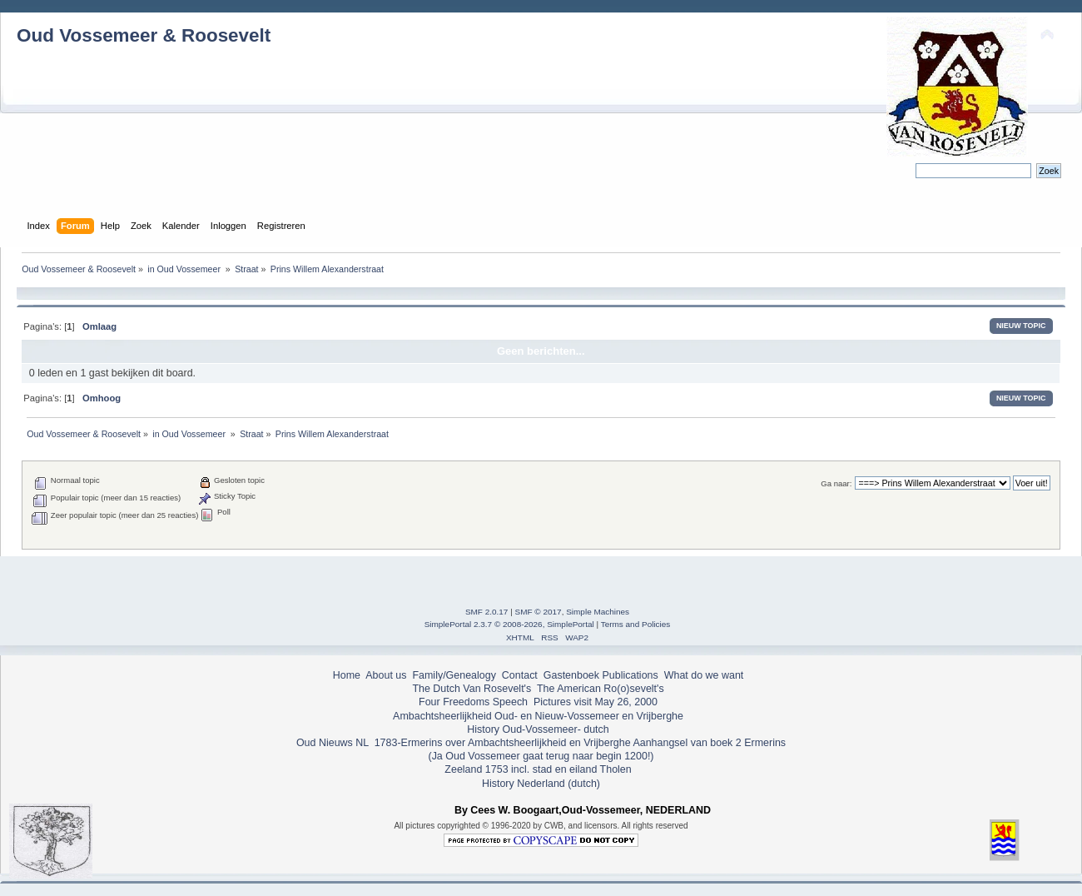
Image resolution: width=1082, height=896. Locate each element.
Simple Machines (597, 611)
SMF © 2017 (538, 611)
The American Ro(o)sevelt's (600, 688)
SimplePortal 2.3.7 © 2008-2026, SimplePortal (509, 624)
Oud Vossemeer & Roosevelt (143, 35)
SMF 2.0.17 (487, 611)
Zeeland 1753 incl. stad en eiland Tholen (537, 769)
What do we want (704, 675)
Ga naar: (836, 483)
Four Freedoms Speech (473, 702)
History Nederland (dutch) (541, 783)
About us (385, 675)
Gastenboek (571, 675)
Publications (630, 675)
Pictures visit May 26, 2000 (596, 702)
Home (346, 675)
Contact (520, 675)
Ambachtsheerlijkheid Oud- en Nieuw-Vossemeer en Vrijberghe (538, 716)
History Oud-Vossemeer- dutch (537, 729)
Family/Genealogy (454, 675)
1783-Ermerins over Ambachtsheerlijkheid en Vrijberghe (500, 743)
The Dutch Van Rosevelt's (471, 688)
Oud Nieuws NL (332, 743)
